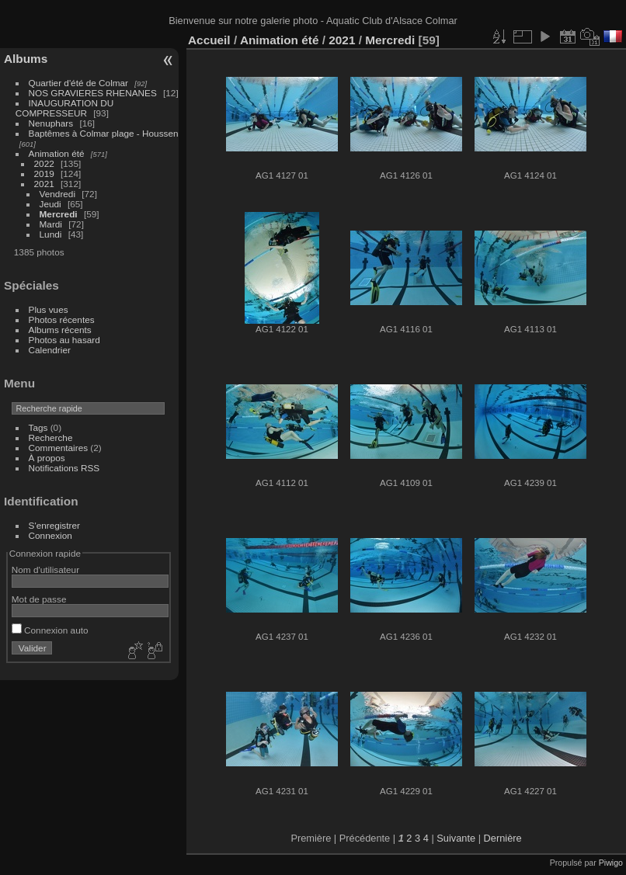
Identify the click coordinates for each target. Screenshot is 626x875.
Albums (25, 58)
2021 (44, 184)
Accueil (209, 40)
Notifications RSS (64, 468)
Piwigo (611, 862)
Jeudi (50, 204)
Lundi (51, 234)
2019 (44, 173)
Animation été (57, 153)
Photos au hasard (64, 340)
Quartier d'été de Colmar (78, 83)
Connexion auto (50, 630)
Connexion (50, 535)
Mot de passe (39, 599)
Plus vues (48, 309)
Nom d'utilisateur (45, 569)
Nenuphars (51, 123)
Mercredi (59, 214)
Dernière (503, 838)
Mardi (51, 224)
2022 (44, 163)
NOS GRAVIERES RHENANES (93, 93)
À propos (47, 458)
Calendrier (50, 350)
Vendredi (57, 194)
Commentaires (59, 448)
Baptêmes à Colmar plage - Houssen (104, 133)
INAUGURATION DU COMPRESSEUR (64, 108)
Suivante (455, 838)
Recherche (51, 437)
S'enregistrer (54, 525)
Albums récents (60, 330)
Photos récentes (62, 319)
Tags (38, 427)
